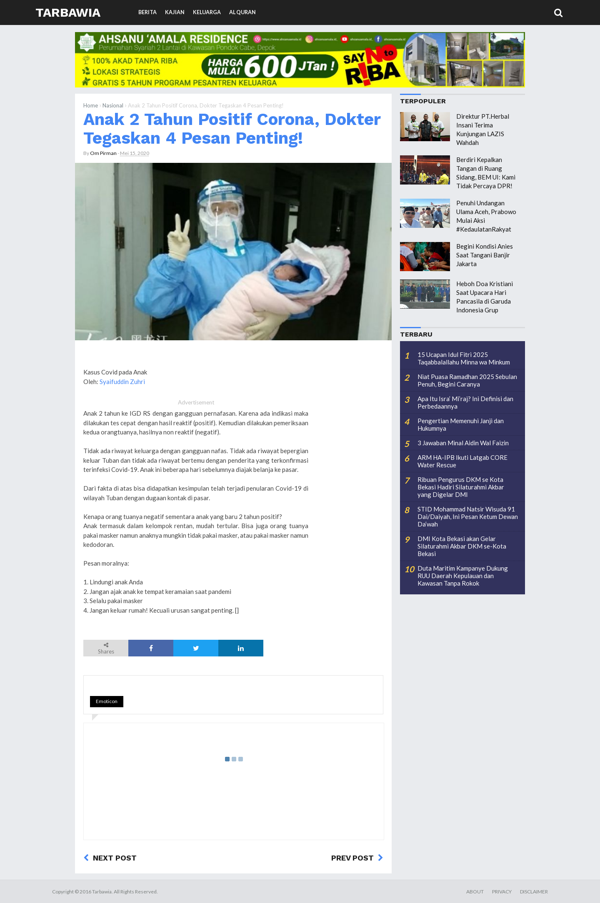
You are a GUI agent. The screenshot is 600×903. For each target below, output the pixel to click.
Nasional (112, 105)
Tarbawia (67, 12)
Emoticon (107, 701)
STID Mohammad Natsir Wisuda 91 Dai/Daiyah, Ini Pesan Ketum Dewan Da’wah (468, 516)
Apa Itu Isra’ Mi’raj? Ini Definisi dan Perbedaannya (465, 402)
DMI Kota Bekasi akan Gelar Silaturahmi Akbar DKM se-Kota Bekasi (462, 546)
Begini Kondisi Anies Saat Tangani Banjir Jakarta (484, 254)
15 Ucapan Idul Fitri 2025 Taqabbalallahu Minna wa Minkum (464, 358)
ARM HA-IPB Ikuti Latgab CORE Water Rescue (463, 461)
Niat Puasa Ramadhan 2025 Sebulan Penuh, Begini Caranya (467, 380)
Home (90, 105)
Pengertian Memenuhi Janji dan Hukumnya (461, 424)
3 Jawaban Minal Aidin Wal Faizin (463, 443)
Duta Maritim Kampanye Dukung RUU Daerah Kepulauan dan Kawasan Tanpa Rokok (463, 575)
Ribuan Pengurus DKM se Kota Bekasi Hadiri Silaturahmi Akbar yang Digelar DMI (461, 487)
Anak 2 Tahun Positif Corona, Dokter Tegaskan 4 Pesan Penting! (231, 128)
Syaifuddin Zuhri (122, 381)
